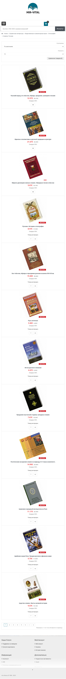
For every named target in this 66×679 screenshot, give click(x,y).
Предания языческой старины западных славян (33, 415)
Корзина (38, 647)
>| (33, 625)
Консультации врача (9, 647)
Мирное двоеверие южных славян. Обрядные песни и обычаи (33, 183)
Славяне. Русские (8, 36)
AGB (4, 662)
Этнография (51, 33)
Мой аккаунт (39, 644)
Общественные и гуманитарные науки (36, 33)
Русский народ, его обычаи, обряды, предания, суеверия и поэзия (33, 95)
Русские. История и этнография (33, 226)
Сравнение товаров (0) (55, 58)
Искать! (60, 29)
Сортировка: (60, 43)
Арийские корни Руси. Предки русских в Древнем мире (33, 556)
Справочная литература (16, 33)
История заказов (41, 650)
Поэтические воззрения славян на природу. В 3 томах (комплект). (33, 462)
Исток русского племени (33, 368)
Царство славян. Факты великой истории (33, 603)
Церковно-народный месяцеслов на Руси (33, 509)
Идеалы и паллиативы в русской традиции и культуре (33, 139)
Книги (6, 33)
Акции (37, 662)
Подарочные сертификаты (43, 659)
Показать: (61, 51)
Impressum (6, 659)
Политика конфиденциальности (12, 665)
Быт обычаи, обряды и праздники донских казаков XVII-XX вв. (33, 273)
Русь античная (33, 320)
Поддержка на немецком (10, 644)
